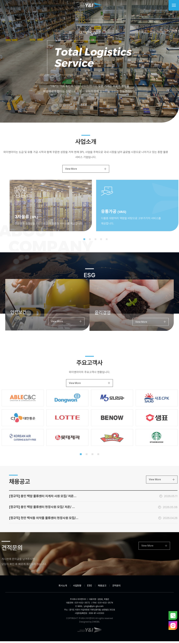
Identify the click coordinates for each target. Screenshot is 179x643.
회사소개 (63, 587)
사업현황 (77, 587)
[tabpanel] (61, 206)
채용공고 (102, 587)
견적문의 (116, 587)
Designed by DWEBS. (89, 623)
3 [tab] (104, 240)
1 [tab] (93, 240)
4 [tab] (110, 240)
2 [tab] (99, 240)
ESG (89, 587)
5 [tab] (115, 240)
